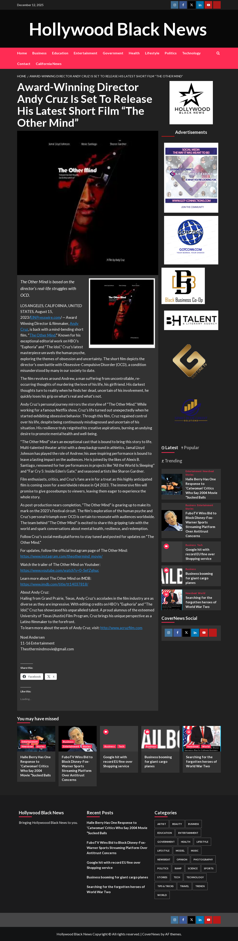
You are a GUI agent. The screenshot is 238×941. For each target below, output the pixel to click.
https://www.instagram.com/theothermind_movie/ (61, 556)
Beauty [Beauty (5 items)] (177, 824)
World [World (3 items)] (162, 895)
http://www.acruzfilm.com (121, 627)
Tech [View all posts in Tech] (200, 545)
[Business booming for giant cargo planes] (171, 575)
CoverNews (151, 934)
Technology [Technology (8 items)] (195, 877)
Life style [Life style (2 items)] (163, 850)
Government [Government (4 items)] (166, 841)
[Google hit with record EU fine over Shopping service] (119, 738)
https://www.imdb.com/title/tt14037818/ (54, 584)
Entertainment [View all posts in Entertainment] (194, 471)
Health (134, 53)
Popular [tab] (191, 447)
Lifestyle (152, 53)
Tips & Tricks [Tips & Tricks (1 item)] (165, 886)
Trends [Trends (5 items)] (200, 886)
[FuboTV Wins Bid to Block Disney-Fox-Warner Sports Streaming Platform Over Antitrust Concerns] (171, 520)
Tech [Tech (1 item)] (177, 877)
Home (22, 53)
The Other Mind (42, 335)
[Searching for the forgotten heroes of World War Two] (171, 599)
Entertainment (85, 53)
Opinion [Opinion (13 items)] (182, 859)
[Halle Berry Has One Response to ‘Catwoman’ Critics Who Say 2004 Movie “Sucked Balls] (171, 484)
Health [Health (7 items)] (185, 841)
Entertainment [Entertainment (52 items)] (188, 832)
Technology (191, 53)
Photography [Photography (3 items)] (203, 859)
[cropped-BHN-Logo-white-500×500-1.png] (191, 102)
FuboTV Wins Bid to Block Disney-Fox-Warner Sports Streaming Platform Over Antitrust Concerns (117, 848)
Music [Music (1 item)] (195, 850)
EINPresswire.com (45, 317)
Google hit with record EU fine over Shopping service (200, 553)
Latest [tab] (171, 447)
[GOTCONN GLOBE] (191, 240)
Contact (23, 64)
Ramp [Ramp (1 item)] (178, 868)
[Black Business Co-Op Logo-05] (183, 285)
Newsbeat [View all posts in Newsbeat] (208, 471)
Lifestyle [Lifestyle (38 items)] (202, 841)
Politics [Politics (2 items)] (162, 868)
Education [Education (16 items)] (164, 832)
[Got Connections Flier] (191, 177)
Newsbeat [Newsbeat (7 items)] (163, 859)
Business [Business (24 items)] (193, 824)
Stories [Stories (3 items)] (162, 877)
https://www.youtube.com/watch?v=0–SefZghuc (59, 570)
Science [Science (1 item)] (193, 868)
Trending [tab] (173, 460)
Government (113, 53)
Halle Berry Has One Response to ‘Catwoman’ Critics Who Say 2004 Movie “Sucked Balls (201, 488)
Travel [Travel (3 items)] (184, 886)
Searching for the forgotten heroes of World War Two (201, 602)
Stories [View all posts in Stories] (190, 474)
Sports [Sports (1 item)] (209, 868)
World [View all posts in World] (201, 593)
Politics (171, 53)
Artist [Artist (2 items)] (161, 824)
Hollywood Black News (118, 28)
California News (49, 64)
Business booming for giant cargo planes (199, 578)
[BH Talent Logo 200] (191, 320)
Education (60, 53)
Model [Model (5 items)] (180, 850)
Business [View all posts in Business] (191, 505)
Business (39, 53)
